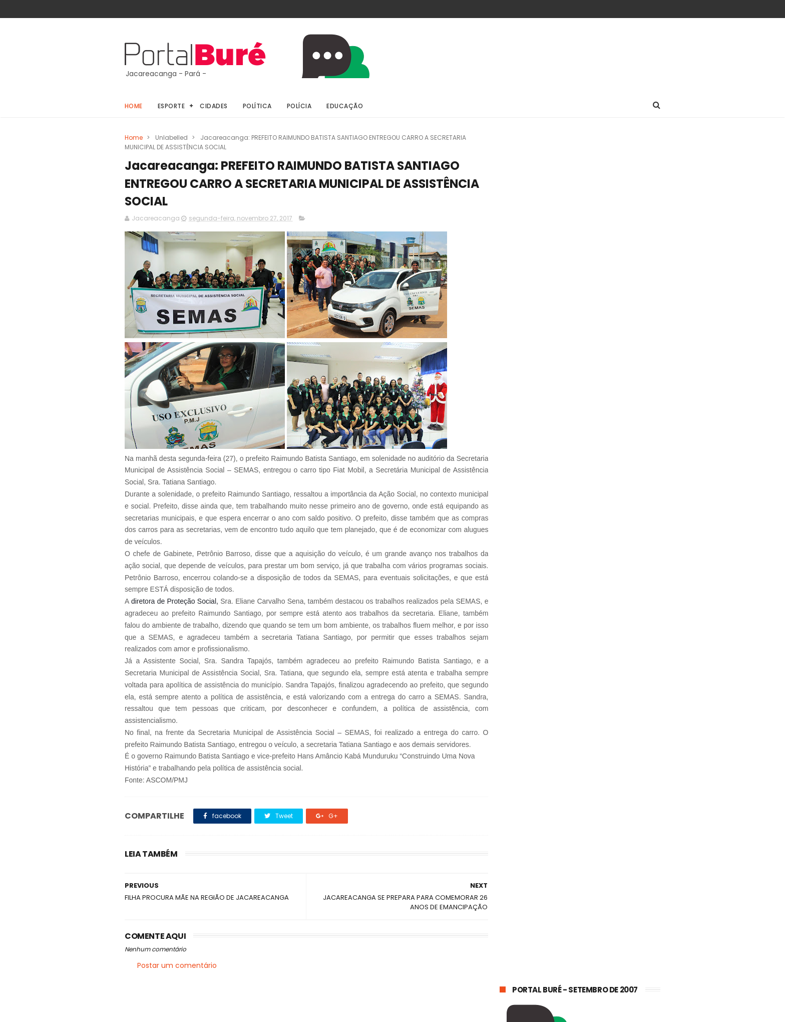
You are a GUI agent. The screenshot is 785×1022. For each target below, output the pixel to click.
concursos (521, 831)
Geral (513, 812)
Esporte (171, 106)
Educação (345, 106)
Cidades (214, 106)
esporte (580, 831)
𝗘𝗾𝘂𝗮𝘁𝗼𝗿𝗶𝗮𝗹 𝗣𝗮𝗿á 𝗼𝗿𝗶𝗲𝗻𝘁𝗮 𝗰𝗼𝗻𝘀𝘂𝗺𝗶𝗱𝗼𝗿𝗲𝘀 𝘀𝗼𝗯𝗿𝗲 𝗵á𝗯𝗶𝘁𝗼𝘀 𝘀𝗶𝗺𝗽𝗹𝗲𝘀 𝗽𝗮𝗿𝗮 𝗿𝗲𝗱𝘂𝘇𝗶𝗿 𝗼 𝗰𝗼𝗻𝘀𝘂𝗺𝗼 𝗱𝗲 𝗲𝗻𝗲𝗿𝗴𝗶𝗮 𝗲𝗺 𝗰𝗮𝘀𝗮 (572, 695)
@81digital (211, 1014)
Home (134, 106)
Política (257, 106)
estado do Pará (528, 849)
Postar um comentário (177, 966)
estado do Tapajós (534, 868)
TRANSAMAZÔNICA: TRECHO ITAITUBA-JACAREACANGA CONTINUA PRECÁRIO (601, 747)
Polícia (299, 106)
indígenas (610, 868)
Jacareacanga (580, 812)
